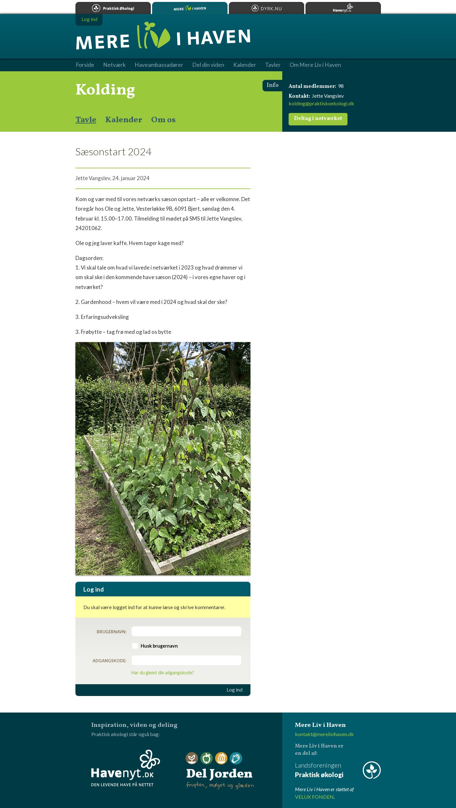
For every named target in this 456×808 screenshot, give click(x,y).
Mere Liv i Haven (190, 8)
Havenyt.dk (343, 8)
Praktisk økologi (113, 8)
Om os (163, 120)
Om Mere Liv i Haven (315, 65)
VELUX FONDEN (314, 797)
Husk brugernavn (159, 646)
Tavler (273, 65)
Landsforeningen (338, 770)
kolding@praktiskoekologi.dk (321, 103)
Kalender (123, 120)
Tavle (85, 120)
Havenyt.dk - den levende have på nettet (125, 767)
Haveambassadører (159, 65)
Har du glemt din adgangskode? (162, 672)
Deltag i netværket (318, 119)
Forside (85, 65)
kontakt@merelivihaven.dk (324, 734)
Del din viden (208, 65)
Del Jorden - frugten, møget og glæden (220, 771)
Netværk (114, 65)
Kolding (105, 90)
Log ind (234, 689)
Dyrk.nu (266, 8)
